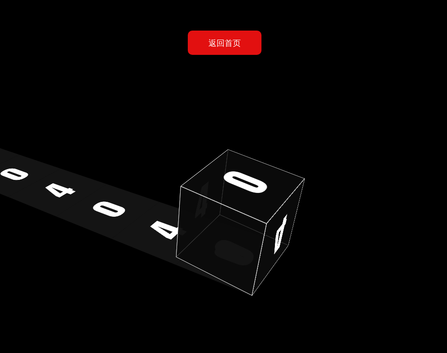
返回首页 (224, 42)
